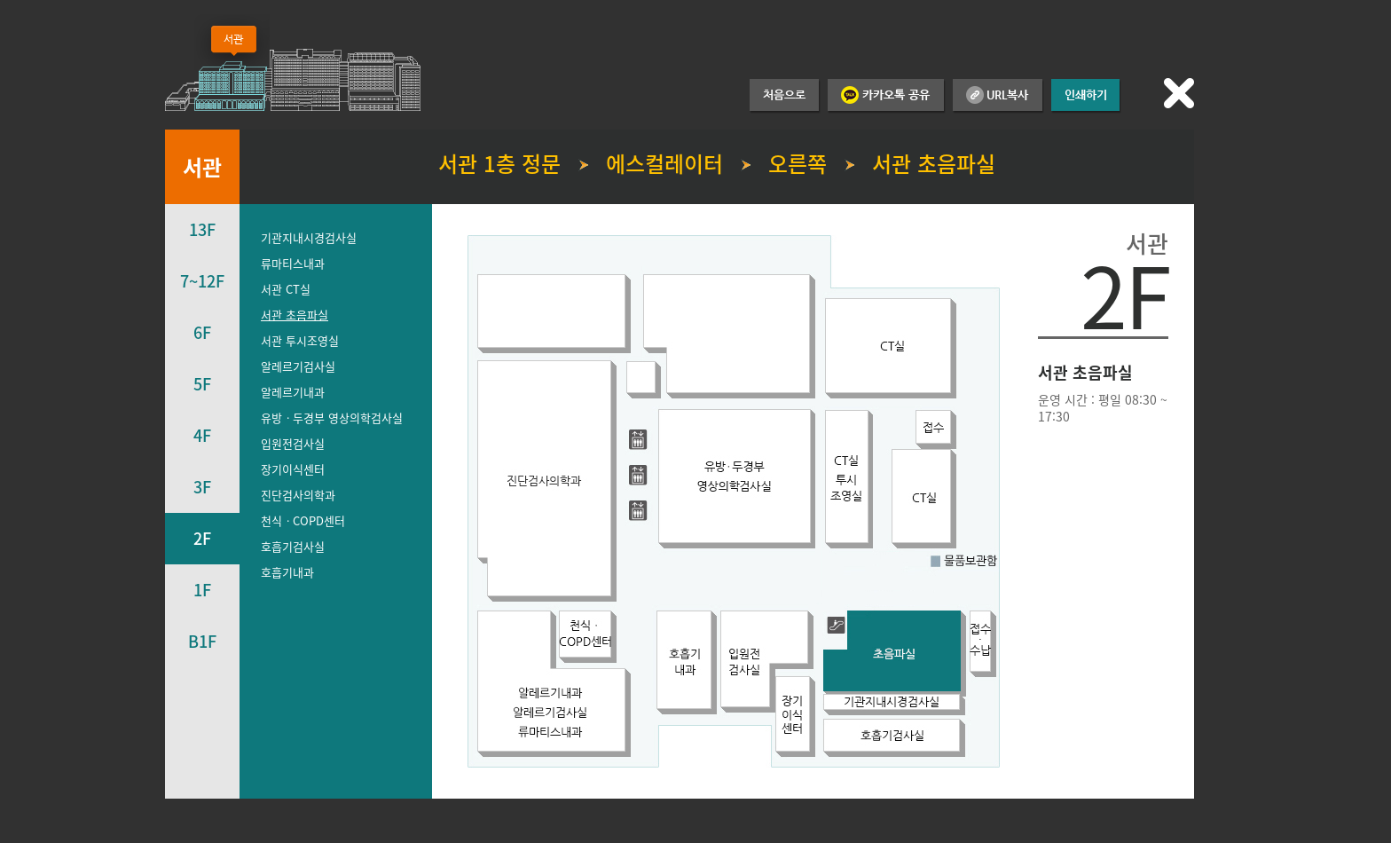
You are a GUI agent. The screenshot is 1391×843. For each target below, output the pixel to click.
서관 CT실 (285, 288)
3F (202, 487)
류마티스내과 (293, 263)
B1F (202, 641)
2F (202, 538)
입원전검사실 (293, 443)
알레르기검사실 (298, 366)
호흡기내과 (287, 572)
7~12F (202, 281)
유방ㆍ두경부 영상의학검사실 (332, 417)
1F (202, 590)
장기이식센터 (293, 469)
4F (202, 435)
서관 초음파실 (294, 314)
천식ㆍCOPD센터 (303, 520)
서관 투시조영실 (300, 340)
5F (202, 384)
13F (202, 229)
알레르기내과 (293, 391)
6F (202, 332)
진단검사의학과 (298, 494)
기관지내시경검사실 (309, 237)
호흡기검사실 (293, 546)
